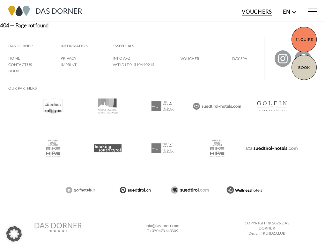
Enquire (304, 39)
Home (14, 58)
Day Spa (239, 58)
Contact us (20, 64)
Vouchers (257, 11)
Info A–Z (121, 58)
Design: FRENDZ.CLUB (266, 233)
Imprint (69, 64)
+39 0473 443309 (164, 230)
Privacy (69, 58)
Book (304, 67)
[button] (14, 234)
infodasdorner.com (162, 225)
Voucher (190, 58)
